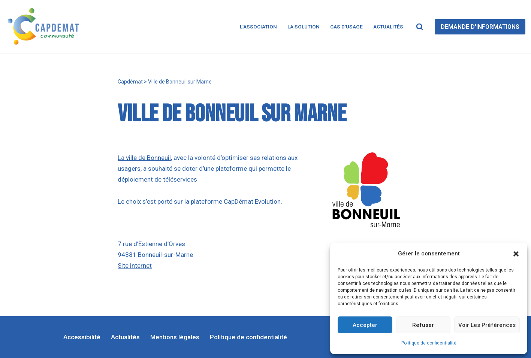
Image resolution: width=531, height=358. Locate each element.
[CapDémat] (45, 27)
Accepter (365, 325)
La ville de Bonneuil (144, 157)
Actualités (388, 27)
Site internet (135, 265)
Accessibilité (81, 337)
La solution (303, 27)
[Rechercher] (419, 26)
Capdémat (130, 82)
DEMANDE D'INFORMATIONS (480, 26)
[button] (516, 254)
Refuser (423, 325)
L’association (258, 27)
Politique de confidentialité (428, 343)
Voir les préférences (487, 325)
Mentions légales (174, 337)
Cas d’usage (346, 27)
